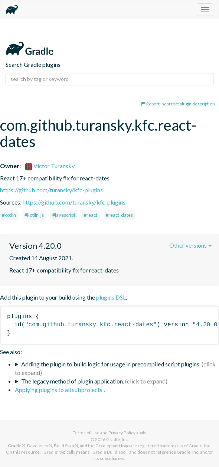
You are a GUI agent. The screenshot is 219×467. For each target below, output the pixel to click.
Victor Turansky (50, 165)
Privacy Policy (121, 432)
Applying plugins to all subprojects (59, 389)
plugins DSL (111, 297)
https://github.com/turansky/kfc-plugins (51, 189)
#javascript (63, 215)
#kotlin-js (34, 215)
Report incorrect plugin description (178, 104)
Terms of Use (86, 432)
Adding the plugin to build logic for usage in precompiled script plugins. (110, 364)
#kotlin (9, 215)
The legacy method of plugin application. (72, 381)
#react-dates (119, 215)
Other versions (190, 245)
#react (90, 215)
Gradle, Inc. (117, 439)
